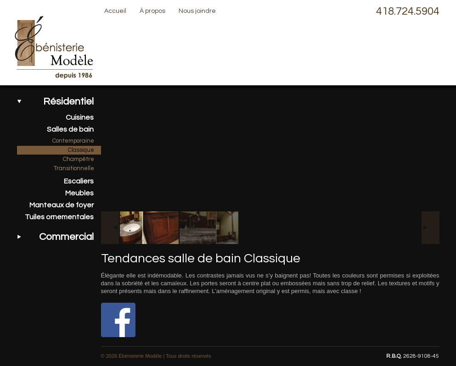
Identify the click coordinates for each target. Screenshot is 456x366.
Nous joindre (197, 11)
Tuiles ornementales (59, 217)
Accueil (115, 11)
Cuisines (80, 117)
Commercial (66, 237)
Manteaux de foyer (61, 205)
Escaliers (79, 181)
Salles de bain (70, 129)
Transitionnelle (74, 168)
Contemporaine (73, 141)
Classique (81, 150)
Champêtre (78, 159)
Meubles (79, 193)
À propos (152, 11)
